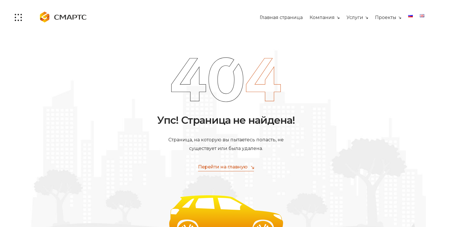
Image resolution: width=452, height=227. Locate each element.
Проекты (385, 17)
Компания (322, 17)
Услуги (354, 17)
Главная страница (281, 17)
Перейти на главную (226, 167)
